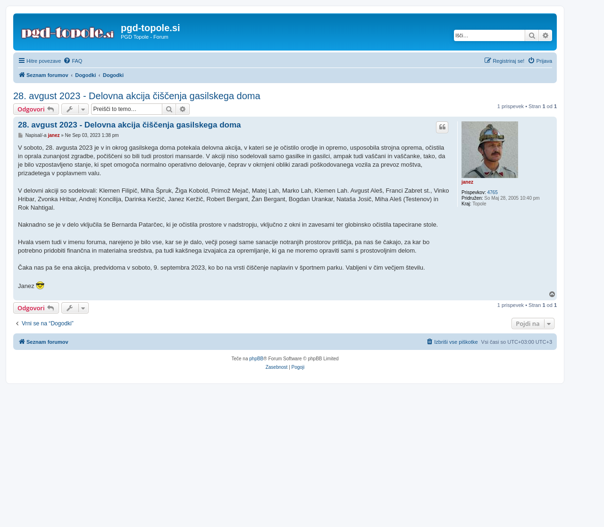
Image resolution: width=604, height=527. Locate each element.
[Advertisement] (302, 455)
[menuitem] (72, 61)
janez (467, 182)
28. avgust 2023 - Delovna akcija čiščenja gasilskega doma (136, 96)
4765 (492, 192)
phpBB (256, 358)
